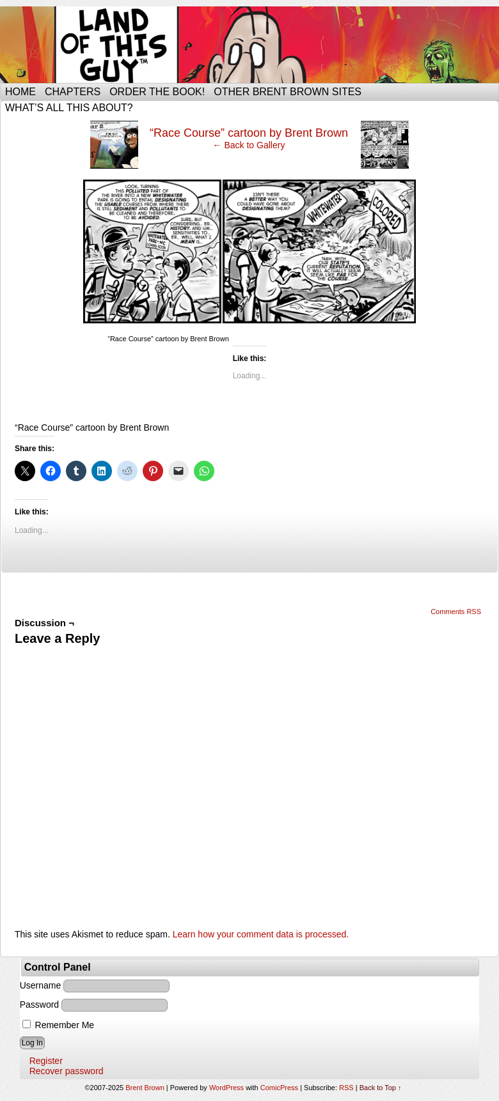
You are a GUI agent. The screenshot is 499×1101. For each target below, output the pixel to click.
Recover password (66, 1071)
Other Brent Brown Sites (287, 91)
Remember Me (58, 1025)
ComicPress (279, 1087)
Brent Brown (144, 1087)
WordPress (226, 1087)
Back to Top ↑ (381, 1087)
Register (46, 1061)
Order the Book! (157, 91)
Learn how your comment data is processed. (261, 934)
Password (39, 1004)
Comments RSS (456, 611)
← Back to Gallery (249, 145)
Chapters (72, 91)
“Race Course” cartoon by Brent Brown (249, 133)
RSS (346, 1087)
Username (40, 985)
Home (20, 91)
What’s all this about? (69, 107)
